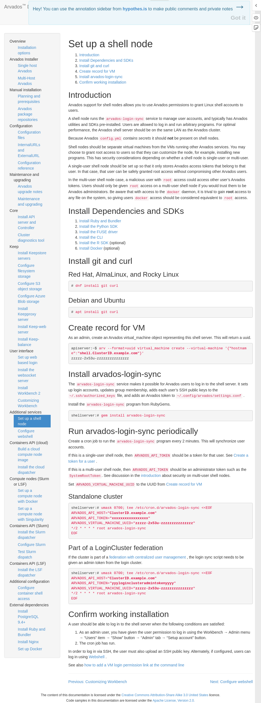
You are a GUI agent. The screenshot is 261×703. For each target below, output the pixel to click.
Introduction (89, 55)
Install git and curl (94, 66)
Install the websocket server (27, 375)
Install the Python (98, 226)
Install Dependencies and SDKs (106, 60)
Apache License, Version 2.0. (174, 700)
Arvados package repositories (28, 114)
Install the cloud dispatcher (31, 470)
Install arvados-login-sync (101, 77)
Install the (91, 237)
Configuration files (29, 135)
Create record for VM (97, 71)
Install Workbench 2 (29, 390)
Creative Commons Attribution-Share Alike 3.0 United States (165, 695)
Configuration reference (29, 165)
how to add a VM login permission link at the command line (134, 665)
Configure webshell (26, 434)
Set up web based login (28, 360)
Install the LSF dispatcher (30, 572)
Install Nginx (28, 642)
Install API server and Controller (27, 222)
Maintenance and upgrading (30, 201)
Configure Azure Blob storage (31, 299)
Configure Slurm (31, 544)
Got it (238, 17)
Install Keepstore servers (32, 256)
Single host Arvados (27, 68)
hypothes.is (135, 9)
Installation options (27, 50)
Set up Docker (30, 649)
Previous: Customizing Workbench (97, 682)
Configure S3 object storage (30, 286)
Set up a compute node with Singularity (31, 514)
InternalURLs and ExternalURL (29, 150)
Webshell (96, 657)
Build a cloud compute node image (30, 454)
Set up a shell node (29, 421)
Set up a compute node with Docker (30, 496)
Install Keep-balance (28, 342)
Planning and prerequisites (29, 99)
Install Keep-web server (32, 329)
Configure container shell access (30, 593)
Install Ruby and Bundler (31, 632)
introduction (151, 475)
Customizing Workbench (28, 403)
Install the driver (98, 232)
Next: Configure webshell (231, 682)
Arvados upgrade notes (30, 189)
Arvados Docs (21, 5)
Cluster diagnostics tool (31, 238)
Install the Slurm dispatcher (31, 535)
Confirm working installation (102, 82)
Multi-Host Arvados (26, 81)
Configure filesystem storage (26, 271)
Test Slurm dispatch (27, 554)
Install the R (94, 243)
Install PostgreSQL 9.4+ (28, 616)
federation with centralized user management (147, 557)
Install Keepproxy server (27, 314)
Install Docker (91, 248)
